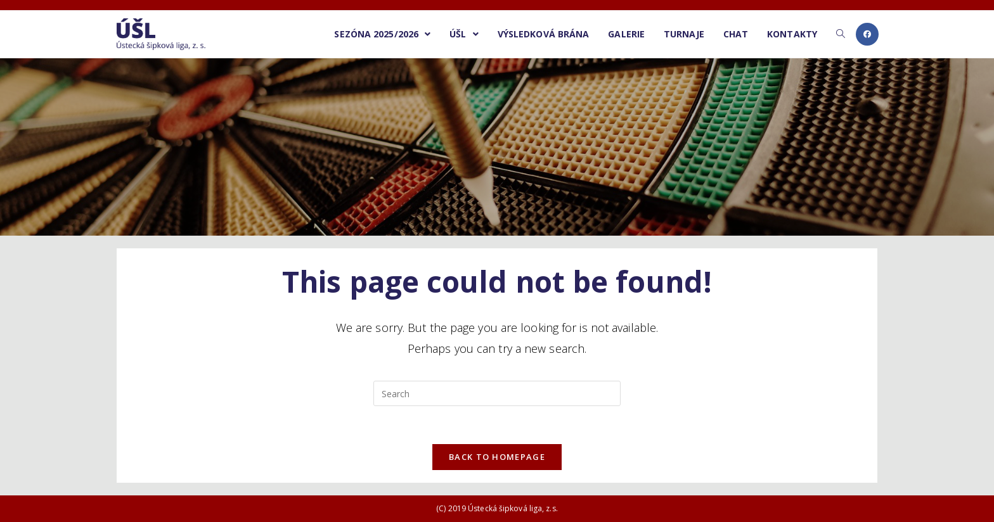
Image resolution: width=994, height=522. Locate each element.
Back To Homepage (497, 456)
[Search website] (841, 34)
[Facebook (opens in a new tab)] (867, 34)
